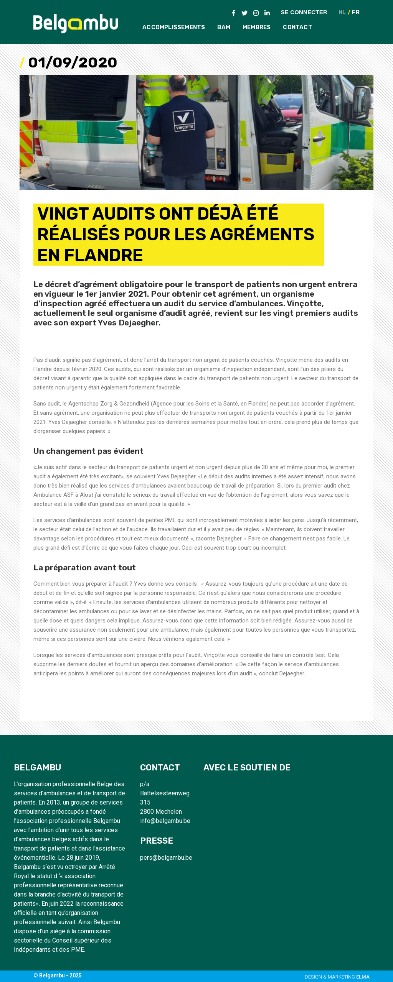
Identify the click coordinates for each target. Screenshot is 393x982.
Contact (297, 27)
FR (355, 12)
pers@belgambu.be (166, 857)
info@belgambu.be (165, 820)
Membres (257, 27)
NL (342, 12)
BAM (223, 27)
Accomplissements (173, 27)
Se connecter (304, 12)
